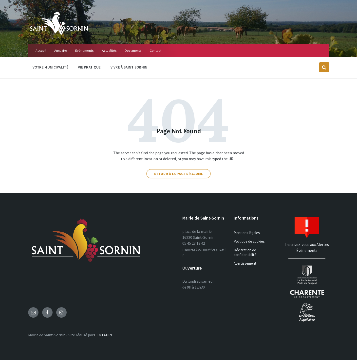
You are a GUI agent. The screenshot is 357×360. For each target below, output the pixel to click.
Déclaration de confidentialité (245, 252)
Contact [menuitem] (155, 50)
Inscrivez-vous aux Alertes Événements (307, 244)
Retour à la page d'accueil (178, 173)
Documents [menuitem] (133, 50)
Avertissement (245, 263)
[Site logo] (59, 34)
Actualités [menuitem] (109, 50)
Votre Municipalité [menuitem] (50, 67)
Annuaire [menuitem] (60, 50)
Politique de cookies (249, 241)
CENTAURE (103, 334)
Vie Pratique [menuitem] (89, 67)
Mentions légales (247, 232)
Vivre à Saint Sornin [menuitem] (129, 67)
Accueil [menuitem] (41, 50)
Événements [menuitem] (84, 50)
